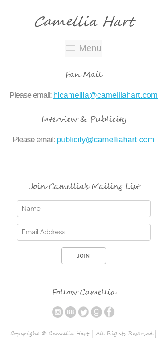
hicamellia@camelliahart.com (105, 95)
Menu (90, 48)
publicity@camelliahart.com (105, 139)
